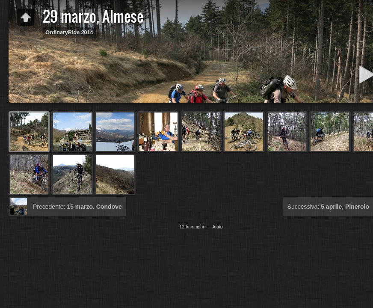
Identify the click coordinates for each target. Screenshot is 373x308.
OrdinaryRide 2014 (69, 33)
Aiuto (218, 226)
